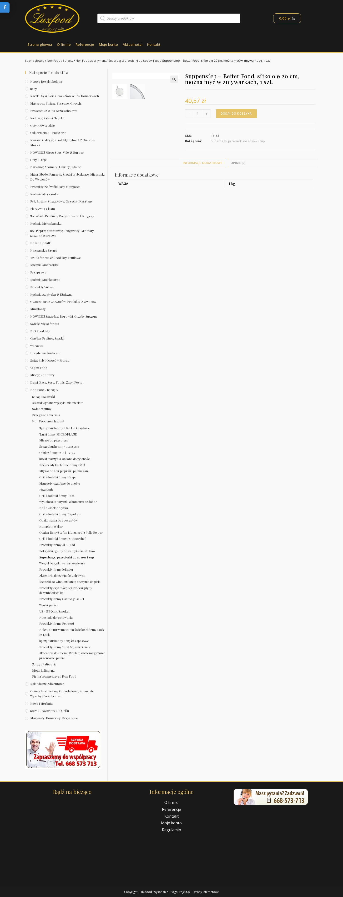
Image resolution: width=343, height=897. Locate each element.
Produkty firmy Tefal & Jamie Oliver (65, 647)
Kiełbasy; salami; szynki (47, 118)
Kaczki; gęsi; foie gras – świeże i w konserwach (64, 96)
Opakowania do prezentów (58, 520)
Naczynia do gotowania (56, 617)
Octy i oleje (38, 160)
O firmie (64, 44)
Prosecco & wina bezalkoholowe (53, 111)
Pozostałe (46, 489)
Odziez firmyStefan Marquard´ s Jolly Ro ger (71, 532)
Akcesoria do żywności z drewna (62, 575)
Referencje (85, 44)
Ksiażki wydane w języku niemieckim (57, 403)
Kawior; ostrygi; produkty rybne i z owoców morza (62, 142)
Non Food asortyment (94, 60)
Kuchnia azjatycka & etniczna (51, 294)
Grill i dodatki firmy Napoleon (60, 514)
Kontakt (154, 44)
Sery (33, 89)
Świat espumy (41, 409)
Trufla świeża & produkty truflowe (55, 258)
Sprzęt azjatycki (43, 397)
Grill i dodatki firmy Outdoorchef (62, 539)
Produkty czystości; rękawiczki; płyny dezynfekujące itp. (65, 590)
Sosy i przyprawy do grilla (49, 711)
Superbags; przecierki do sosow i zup (139, 60)
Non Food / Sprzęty (62, 60)
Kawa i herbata (41, 703)
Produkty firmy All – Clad (57, 545)
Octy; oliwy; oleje (42, 125)
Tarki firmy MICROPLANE (58, 434)
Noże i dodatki (40, 243)
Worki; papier (48, 605)
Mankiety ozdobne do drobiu (59, 483)
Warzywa (37, 346)
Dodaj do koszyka (237, 113)
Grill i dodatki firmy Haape (57, 477)
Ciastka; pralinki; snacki (47, 338)
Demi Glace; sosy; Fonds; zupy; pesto (56, 382)
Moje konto (108, 44)
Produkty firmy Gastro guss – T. (62, 599)
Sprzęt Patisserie (44, 664)
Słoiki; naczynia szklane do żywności (64, 459)
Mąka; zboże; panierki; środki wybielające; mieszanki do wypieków (67, 176)
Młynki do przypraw (53, 440)
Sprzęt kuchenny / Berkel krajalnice (64, 428)
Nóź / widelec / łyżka (53, 508)
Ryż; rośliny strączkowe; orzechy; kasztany (61, 201)
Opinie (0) (238, 178)
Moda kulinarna (43, 670)
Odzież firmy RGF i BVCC (57, 453)
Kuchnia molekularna (45, 280)
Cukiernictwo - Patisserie (48, 133)
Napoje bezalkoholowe (46, 81)
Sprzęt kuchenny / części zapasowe (64, 641)
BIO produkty (40, 331)
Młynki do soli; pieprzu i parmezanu (64, 471)
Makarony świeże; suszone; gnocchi (55, 103)
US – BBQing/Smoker (54, 611)
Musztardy (38, 309)
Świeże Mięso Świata (44, 324)
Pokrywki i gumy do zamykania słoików (67, 551)
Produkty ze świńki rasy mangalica (55, 187)
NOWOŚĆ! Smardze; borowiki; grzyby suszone (63, 316)
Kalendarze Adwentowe (47, 684)
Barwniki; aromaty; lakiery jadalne (55, 167)
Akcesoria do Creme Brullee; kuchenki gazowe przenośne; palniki (72, 655)
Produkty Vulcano (42, 287)
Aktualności (132, 44)
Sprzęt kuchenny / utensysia (59, 446)
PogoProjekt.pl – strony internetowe (195, 892)
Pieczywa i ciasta (42, 209)
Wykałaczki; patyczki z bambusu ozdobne (68, 502)
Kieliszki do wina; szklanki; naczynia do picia (70, 582)
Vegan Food (38, 368)
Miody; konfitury (42, 375)
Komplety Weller (51, 526)
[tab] (202, 178)
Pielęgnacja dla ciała (46, 415)
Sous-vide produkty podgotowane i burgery (62, 216)
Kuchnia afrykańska (44, 194)
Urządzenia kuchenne (45, 353)
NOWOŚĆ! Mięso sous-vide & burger (57, 152)
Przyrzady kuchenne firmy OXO (62, 465)
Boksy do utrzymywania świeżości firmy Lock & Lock (71, 632)
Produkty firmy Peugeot (56, 623)
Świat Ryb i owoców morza (49, 360)
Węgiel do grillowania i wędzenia (62, 563)
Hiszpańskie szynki (43, 250)
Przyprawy (38, 272)
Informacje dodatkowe (202, 178)
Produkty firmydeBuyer (56, 569)
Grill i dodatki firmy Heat (56, 496)
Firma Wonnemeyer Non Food (54, 676)
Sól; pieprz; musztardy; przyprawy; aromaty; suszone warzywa (62, 233)
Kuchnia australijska (44, 265)
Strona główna (39, 44)
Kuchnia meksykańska (45, 223)
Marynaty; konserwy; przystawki (54, 718)
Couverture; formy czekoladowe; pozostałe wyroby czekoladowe (62, 693)
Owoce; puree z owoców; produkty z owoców (63, 301)
